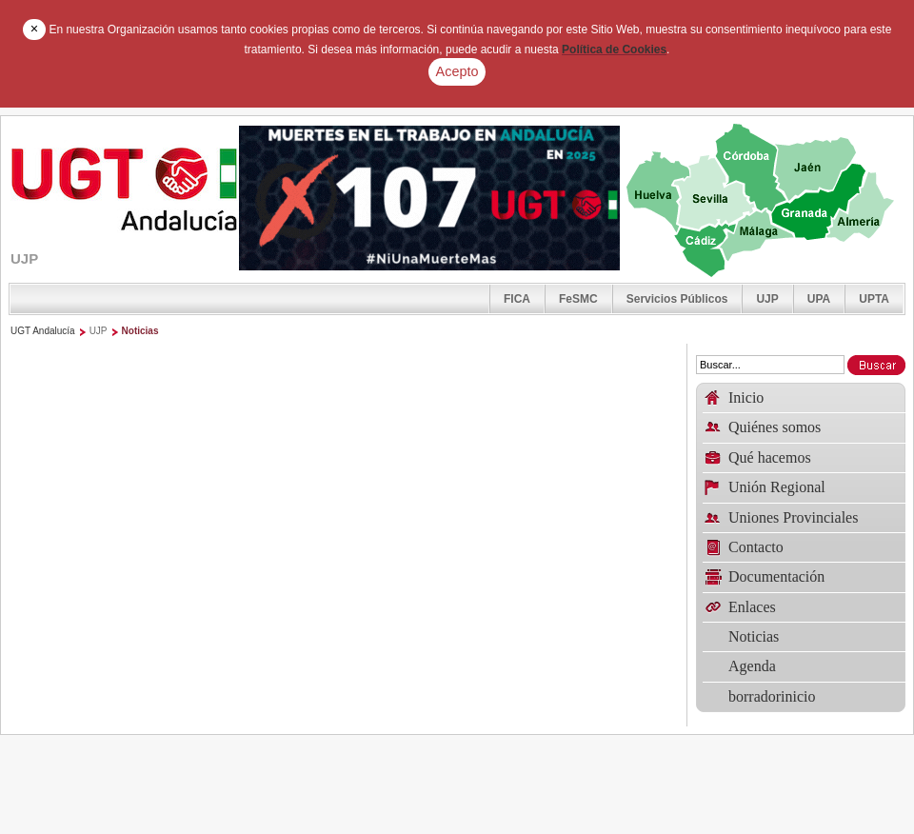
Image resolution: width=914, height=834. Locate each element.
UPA (818, 299)
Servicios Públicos (677, 299)
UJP (767, 299)
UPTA (874, 299)
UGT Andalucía (42, 331)
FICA (517, 299)
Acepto (457, 71)
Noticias (140, 331)
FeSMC (578, 299)
